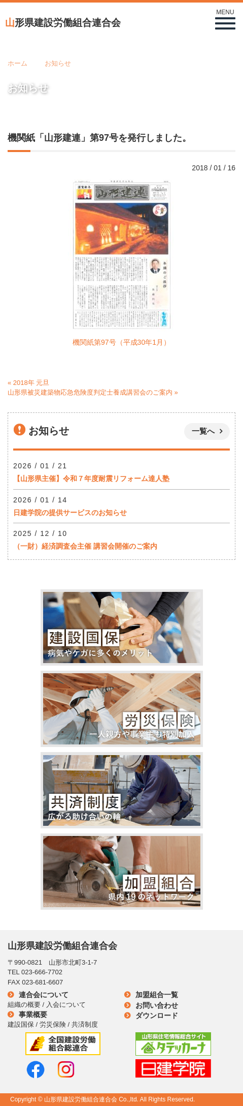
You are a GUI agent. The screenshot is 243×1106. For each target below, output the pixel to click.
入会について (66, 1004)
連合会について (43, 995)
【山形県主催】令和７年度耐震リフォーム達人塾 (91, 478)
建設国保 (21, 1024)
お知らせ (58, 63)
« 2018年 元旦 (28, 382)
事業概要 (33, 1014)
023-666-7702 (41, 972)
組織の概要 (24, 1004)
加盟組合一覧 (156, 995)
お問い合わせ (156, 1005)
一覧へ (203, 431)
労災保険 (53, 1024)
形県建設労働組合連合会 (63, 22)
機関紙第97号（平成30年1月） (121, 342)
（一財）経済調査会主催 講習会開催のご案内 (85, 546)
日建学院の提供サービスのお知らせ (70, 513)
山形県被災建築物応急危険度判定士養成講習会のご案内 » (93, 392)
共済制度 (85, 1024)
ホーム (17, 63)
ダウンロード (156, 1015)
